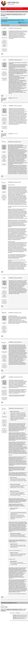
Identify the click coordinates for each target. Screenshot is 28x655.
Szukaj (17, 11)
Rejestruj (8, 9)
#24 (9, 141)
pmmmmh (4, 342)
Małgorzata (4, 312)
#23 (9, 105)
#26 (9, 277)
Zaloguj (4, 9)
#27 (9, 312)
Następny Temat (23, 25)
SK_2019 (3, 182)
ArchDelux (4, 408)
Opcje (20, 22)
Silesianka (4, 141)
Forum (8, 11)
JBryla (4, 277)
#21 (9, 28)
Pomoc (20, 11)
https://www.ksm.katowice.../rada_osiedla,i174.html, (17, 221)
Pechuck (4, 105)
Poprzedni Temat (6, 25)
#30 (9, 408)
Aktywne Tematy (12, 11)
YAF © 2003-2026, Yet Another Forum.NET (22, 620)
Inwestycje (3, 14)
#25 (8, 182)
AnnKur (4, 28)
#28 (9, 342)
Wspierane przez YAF (13, 620)
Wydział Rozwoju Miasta (3, 377)
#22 (9, 59)
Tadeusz (4, 59)
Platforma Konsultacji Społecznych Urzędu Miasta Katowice (11, 13)
